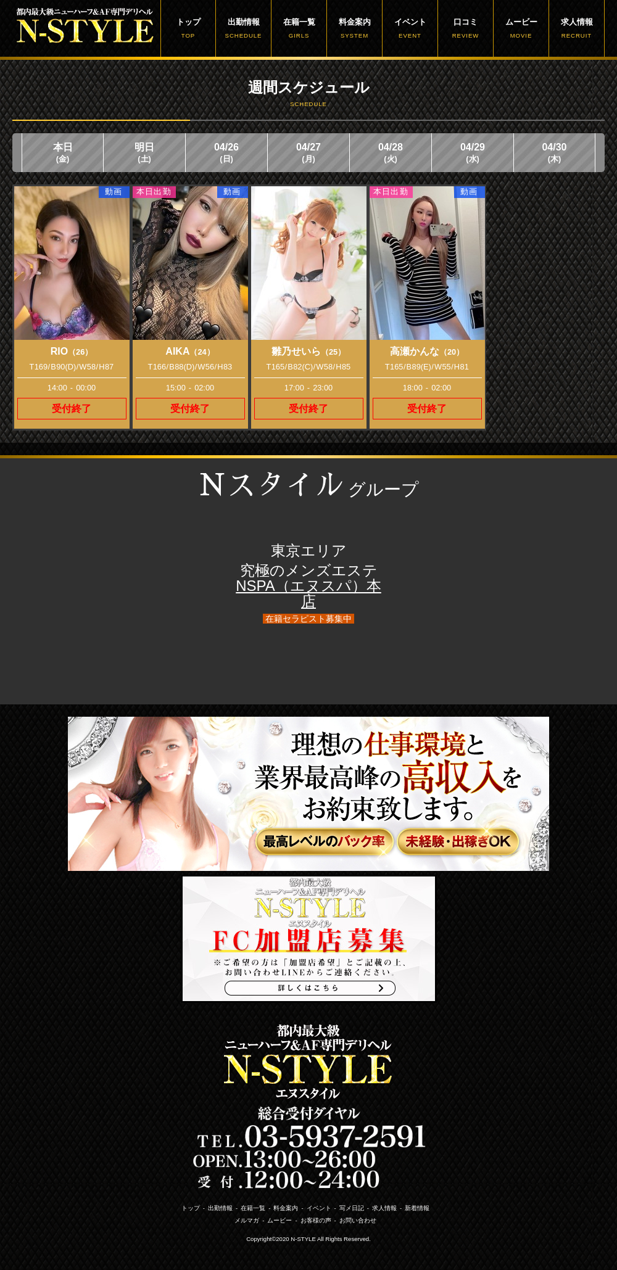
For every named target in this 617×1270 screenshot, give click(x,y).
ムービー (521, 28)
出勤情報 (243, 28)
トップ (188, 28)
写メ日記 (351, 1208)
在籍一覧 (298, 28)
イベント (410, 28)
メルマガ (246, 1220)
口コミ (465, 28)
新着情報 (417, 1208)
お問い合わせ (357, 1220)
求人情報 (576, 28)
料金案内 (354, 28)
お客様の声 (315, 1220)
